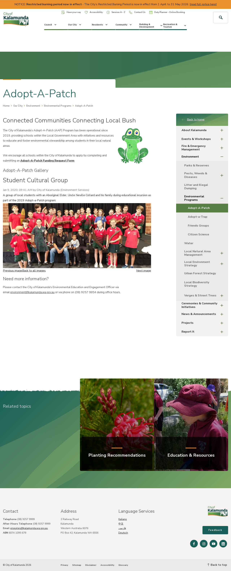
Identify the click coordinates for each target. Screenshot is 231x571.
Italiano (122, 519)
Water (188, 243)
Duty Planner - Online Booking (167, 12)
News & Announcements (203, 314)
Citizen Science (198, 234)
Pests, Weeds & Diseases (204, 175)
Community (124, 24)
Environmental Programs (57, 106)
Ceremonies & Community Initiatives (203, 305)
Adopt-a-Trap (197, 217)
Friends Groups (198, 226)
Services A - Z (115, 12)
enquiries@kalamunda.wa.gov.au (29, 528)
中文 (120, 523)
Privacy (64, 565)
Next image (143, 271)
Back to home (193, 120)
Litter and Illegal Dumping (196, 186)
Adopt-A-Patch (199, 208)
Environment (33, 106)
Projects (203, 322)
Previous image (12, 271)
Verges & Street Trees (204, 295)
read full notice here (203, 4)
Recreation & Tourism (175, 25)
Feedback (215, 530)
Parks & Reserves (196, 165)
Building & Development (151, 25)
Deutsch (123, 532)
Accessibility (94, 12)
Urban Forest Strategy (200, 273)
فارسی (122, 528)
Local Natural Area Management (204, 253)
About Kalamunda (203, 130)
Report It (203, 331)
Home (6, 106)
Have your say (71, 12)
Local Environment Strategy (204, 263)
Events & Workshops (203, 139)
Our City (75, 24)
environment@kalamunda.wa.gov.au (32, 292)
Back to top (217, 565)
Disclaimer (90, 565)
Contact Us (137, 12)
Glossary (123, 565)
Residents (100, 24)
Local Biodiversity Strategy (196, 284)
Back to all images (34, 271)
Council (50, 24)
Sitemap (76, 565)
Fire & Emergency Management (203, 147)
